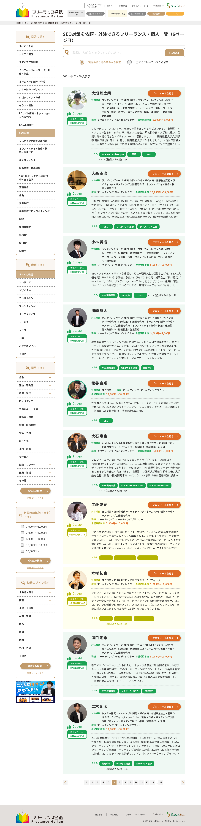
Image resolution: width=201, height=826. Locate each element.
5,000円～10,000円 (37, 539)
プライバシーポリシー (141, 6)
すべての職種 (26, 274)
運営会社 (110, 6)
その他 (22, 353)
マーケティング (27, 306)
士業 (21, 338)
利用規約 (123, 6)
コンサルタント (27, 298)
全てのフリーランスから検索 (152, 62)
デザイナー (25, 290)
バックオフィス (27, 345)
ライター (23, 329)
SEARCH (174, 53)
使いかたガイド (95, 13)
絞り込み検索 (35, 490)
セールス (24, 322)
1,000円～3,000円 (36, 526)
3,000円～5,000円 (36, 533)
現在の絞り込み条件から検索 (104, 62)
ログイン (175, 13)
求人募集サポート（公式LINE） (94, 5)
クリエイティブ (27, 314)
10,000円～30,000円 (37, 545)
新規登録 (156, 13)
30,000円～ (32, 551)
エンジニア (25, 282)
